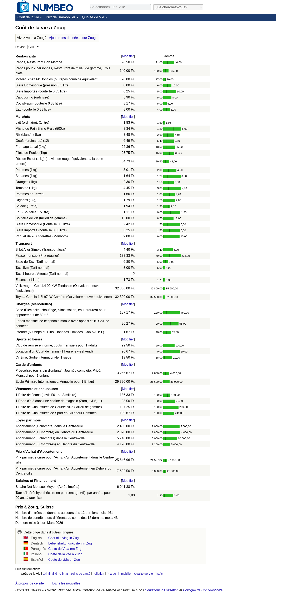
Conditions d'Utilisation (161, 590)
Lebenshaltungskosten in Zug (70, 543)
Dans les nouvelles (66, 583)
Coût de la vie (28, 17)
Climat (63, 573)
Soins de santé (80, 573)
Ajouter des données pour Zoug (72, 38)
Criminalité (50, 573)
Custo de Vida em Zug (64, 549)
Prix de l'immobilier (60, 17)
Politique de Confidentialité (202, 590)
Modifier (128, 56)
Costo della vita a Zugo (65, 554)
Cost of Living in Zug (63, 538)
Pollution (98, 573)
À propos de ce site (29, 583)
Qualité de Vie (93, 17)
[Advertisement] (244, 50)
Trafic (158, 573)
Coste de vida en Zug (64, 559)
